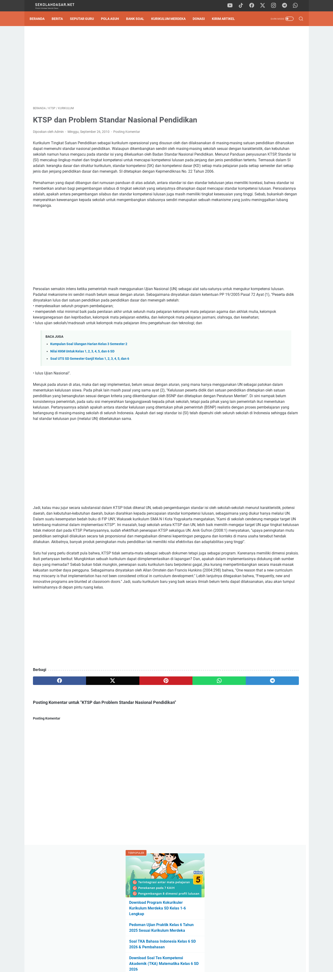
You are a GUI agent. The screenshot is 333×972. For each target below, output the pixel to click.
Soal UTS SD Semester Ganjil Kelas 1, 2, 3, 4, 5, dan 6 (89, 402)
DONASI (202, 19)
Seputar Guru (85, 19)
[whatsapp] (297, 6)
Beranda (40, 19)
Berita (60, 19)
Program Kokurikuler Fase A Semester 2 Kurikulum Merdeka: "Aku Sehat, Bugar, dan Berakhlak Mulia (267, 340)
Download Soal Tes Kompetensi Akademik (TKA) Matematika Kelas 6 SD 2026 (265, 150)
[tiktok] (243, 6)
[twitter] (265, 6)
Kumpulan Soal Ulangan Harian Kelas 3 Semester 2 (88, 387)
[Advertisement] (122, 68)
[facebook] (254, 6)
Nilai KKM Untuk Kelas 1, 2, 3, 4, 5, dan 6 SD (82, 394)
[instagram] (275, 6)
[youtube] (233, 6)
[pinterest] (122, 780)
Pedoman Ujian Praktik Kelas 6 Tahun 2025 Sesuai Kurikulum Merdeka (259, 111)
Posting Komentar (126, 135)
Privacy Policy (166, 955)
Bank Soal (138, 19)
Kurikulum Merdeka (172, 19)
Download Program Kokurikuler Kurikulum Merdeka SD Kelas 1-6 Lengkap (261, 88)
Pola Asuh (113, 19)
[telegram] (286, 6)
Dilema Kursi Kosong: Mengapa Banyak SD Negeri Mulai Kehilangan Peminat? (264, 321)
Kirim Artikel (226, 19)
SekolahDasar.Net (173, 965)
